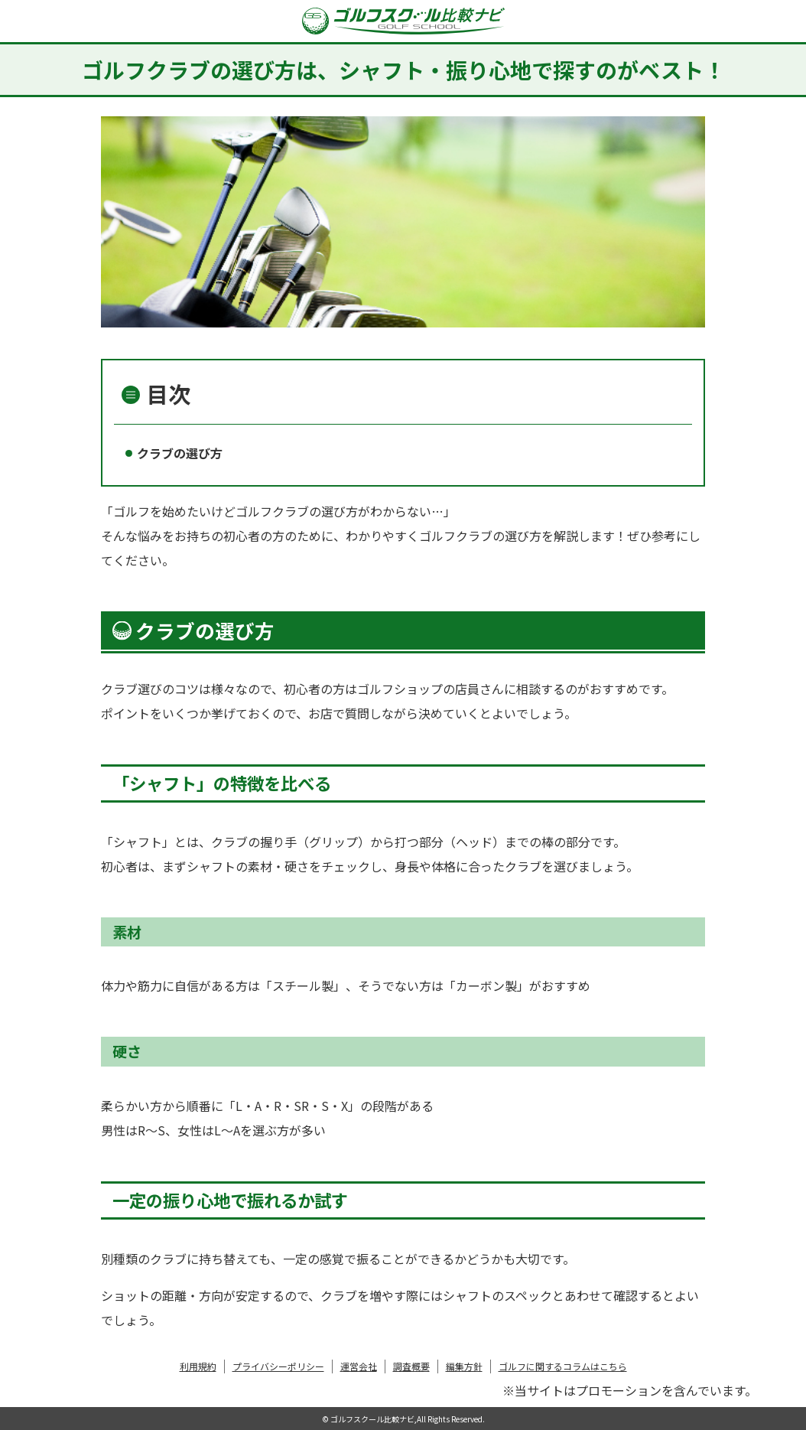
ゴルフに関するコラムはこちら (563, 1366)
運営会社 (358, 1366)
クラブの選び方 (180, 453)
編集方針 (464, 1366)
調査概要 (411, 1366)
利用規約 (198, 1366)
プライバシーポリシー (278, 1366)
